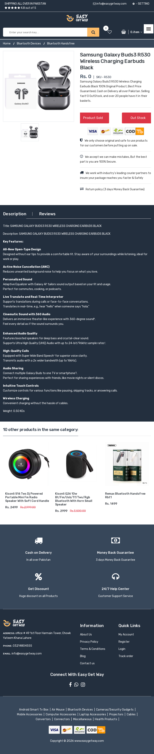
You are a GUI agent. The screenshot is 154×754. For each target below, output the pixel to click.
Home (7, 43)
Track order (126, 656)
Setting (141, 3)
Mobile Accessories (30, 714)
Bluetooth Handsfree (61, 43)
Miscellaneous (82, 719)
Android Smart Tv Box (34, 709)
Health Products (106, 719)
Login (122, 649)
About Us (86, 634)
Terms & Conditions (92, 649)
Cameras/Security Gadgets (115, 709)
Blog (83, 656)
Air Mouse (58, 709)
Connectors (62, 719)
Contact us (87, 663)
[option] (38, 86)
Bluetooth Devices (29, 43)
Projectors (116, 714)
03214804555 (22, 645)
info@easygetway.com (110, 3)
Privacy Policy (89, 641)
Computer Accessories (61, 714)
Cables (131, 714)
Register (124, 641)
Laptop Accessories (93, 714)
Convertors (43, 719)
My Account (126, 634)
